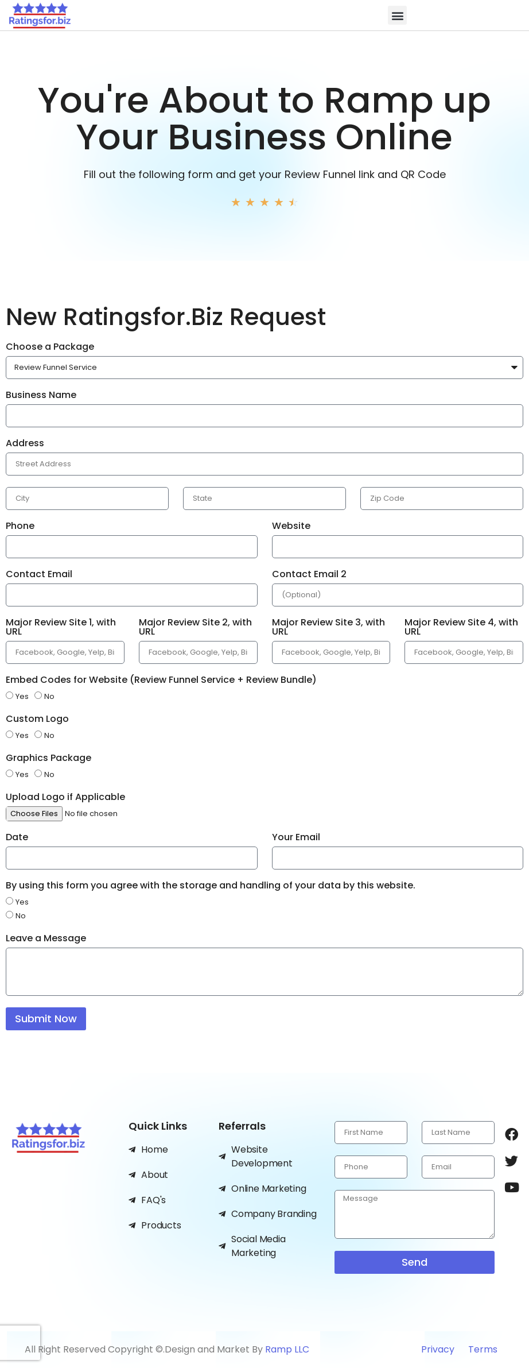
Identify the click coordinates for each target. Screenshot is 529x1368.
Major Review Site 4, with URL (461, 628)
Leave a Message (46, 939)
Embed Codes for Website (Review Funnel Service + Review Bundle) (161, 680)
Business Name (41, 396)
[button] (397, 15)
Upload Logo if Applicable (65, 798)
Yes (22, 696)
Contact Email (39, 575)
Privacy (439, 1349)
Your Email (296, 838)
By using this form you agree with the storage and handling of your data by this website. (210, 886)
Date (17, 838)
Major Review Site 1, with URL (61, 628)
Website (291, 526)
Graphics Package (48, 758)
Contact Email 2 (309, 575)
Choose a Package (50, 347)
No (49, 696)
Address (25, 444)
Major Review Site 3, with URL (328, 628)
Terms (482, 1349)
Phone (20, 526)
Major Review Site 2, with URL (195, 628)
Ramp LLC (287, 1349)
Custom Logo (37, 719)
